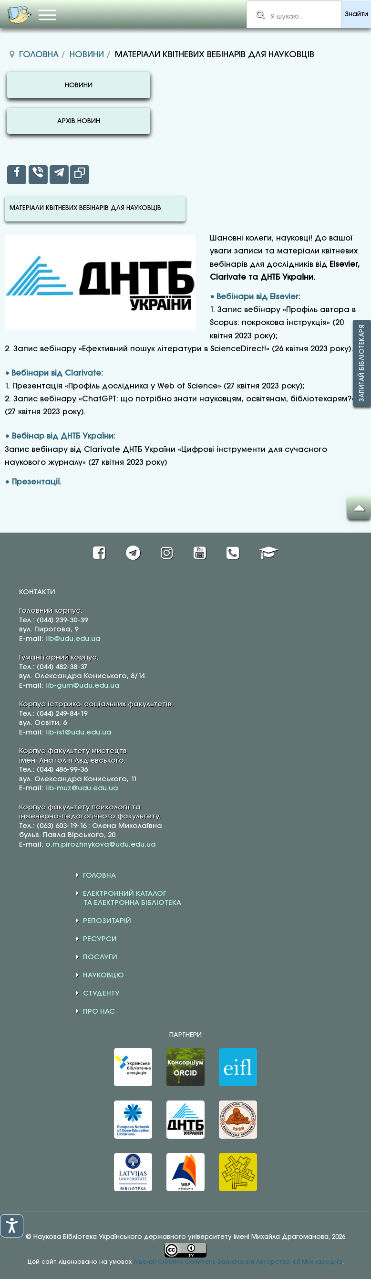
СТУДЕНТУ (101, 993)
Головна (39, 55)
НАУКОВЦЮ (103, 975)
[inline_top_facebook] (16, 174)
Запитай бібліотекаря (362, 363)
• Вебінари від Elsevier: (255, 297)
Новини (87, 55)
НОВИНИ (79, 86)
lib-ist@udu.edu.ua (78, 732)
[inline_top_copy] (79, 174)
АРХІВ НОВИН (78, 121)
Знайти (356, 14)
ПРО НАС (99, 1011)
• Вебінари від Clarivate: (54, 373)
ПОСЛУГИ (100, 957)
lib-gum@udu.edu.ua (82, 685)
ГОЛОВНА (99, 875)
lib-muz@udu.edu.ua (81, 788)
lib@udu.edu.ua (73, 639)
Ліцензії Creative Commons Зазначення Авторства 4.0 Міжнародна (238, 1262)
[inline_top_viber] (38, 174)
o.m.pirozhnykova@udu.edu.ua (100, 844)
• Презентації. (33, 482)
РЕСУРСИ (100, 939)
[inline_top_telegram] (59, 174)
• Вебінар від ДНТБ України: (60, 436)
